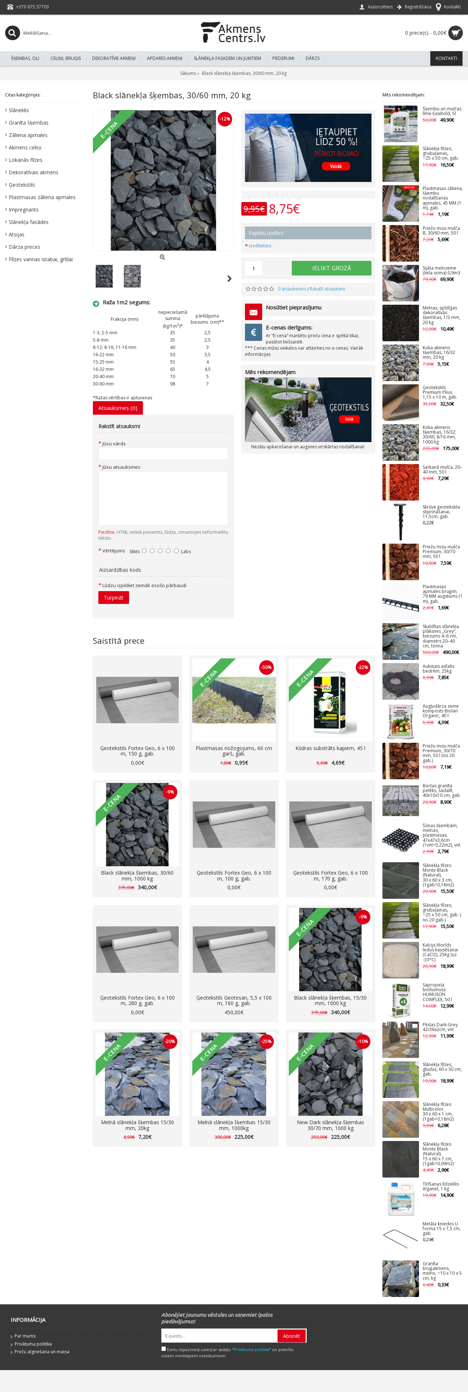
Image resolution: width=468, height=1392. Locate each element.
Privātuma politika (31, 1344)
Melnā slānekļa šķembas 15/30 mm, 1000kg (234, 1125)
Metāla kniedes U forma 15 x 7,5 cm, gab (442, 1228)
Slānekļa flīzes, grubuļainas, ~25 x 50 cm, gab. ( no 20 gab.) (442, 913)
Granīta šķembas (29, 122)
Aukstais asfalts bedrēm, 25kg (438, 669)
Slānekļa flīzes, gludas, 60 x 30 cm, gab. (442, 1069)
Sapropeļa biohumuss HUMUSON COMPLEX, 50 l (437, 992)
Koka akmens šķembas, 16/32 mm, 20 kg (439, 352)
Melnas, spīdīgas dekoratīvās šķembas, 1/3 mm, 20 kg (441, 315)
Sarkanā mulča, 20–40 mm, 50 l (442, 470)
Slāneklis (19, 110)
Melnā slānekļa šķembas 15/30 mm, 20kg (137, 1125)
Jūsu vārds (114, 443)
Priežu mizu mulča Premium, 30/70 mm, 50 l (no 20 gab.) (441, 753)
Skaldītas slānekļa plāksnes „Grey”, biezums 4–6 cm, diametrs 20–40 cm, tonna (441, 636)
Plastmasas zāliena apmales (42, 197)
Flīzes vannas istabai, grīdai (41, 259)
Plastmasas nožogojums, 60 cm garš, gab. (234, 751)
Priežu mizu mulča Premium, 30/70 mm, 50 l (441, 551)
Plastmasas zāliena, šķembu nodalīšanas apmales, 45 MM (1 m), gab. (443, 198)
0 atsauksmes (292, 289)
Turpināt (114, 597)
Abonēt (291, 1335)
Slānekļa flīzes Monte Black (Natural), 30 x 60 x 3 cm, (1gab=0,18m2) (438, 875)
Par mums (23, 1336)
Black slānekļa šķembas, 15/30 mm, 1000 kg (330, 1000)
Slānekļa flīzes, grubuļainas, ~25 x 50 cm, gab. (441, 153)
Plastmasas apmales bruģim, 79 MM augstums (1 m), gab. (443, 594)
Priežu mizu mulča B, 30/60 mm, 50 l (441, 231)
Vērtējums (113, 550)
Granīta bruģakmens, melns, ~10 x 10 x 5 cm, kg (442, 1271)
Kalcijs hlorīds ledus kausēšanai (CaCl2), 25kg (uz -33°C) (440, 953)
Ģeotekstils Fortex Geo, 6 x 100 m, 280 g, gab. (137, 1000)
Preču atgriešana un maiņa (40, 1352)
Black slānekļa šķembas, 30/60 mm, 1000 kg (137, 875)
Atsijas (16, 234)
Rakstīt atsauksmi (327, 289)
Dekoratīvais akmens (33, 172)
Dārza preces (24, 246)
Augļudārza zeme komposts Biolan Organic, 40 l (441, 711)
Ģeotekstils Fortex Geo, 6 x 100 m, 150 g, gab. (137, 751)
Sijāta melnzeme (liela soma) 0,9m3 (441, 271)
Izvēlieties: (260, 245)
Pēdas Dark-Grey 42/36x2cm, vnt (440, 1027)
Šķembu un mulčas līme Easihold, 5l (442, 111)
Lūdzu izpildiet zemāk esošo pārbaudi (144, 585)
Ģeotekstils (22, 184)
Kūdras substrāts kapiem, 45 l (330, 748)
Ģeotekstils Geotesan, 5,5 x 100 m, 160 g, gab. (234, 1000)
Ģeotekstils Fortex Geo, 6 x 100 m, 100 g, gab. (234, 875)
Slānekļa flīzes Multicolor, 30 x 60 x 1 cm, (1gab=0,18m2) (438, 1112)
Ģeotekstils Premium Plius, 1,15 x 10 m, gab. (440, 392)
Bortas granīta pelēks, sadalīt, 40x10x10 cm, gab (441, 790)
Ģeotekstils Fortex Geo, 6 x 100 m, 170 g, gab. (330, 875)
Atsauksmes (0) (117, 407)
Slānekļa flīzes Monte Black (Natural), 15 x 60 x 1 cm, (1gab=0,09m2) (438, 1154)
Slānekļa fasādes (29, 221)
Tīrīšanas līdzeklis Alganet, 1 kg (441, 1187)
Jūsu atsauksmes (121, 467)
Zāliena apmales (28, 135)
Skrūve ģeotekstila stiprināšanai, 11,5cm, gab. (441, 512)
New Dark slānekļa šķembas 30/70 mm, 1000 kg (330, 1125)
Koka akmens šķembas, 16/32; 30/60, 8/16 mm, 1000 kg (439, 435)
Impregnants (24, 209)
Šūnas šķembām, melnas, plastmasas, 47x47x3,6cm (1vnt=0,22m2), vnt (441, 835)
